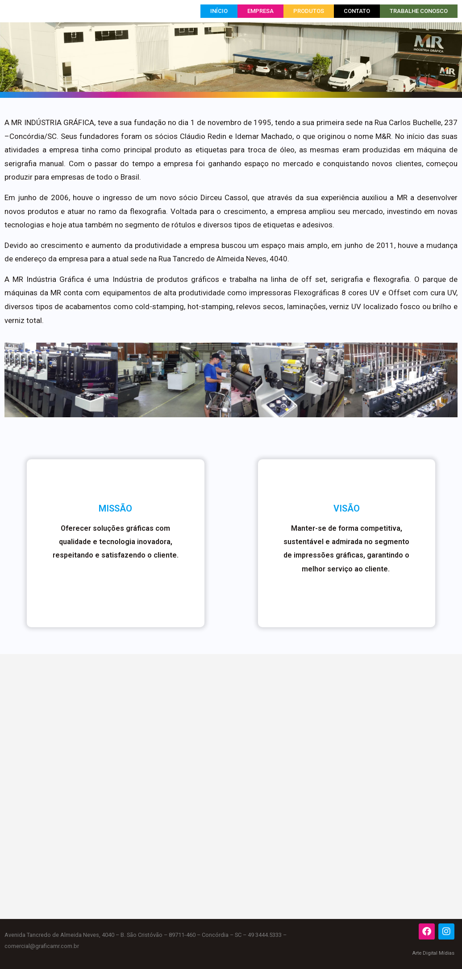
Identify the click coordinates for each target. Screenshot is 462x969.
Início (219, 11)
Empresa (260, 11)
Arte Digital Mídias (433, 953)
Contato (357, 11)
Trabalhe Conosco (419, 11)
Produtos (308, 11)
